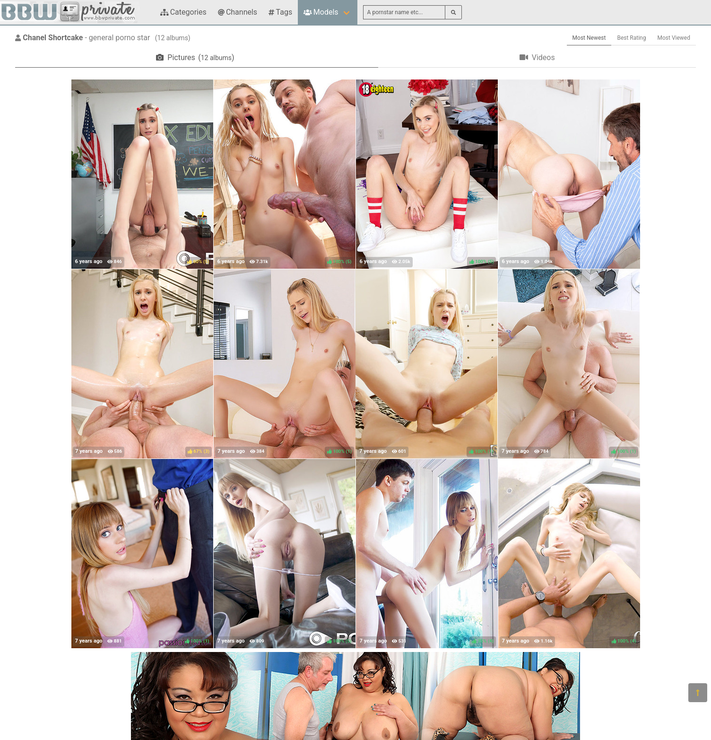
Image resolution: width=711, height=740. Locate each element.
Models (320, 12)
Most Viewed (674, 38)
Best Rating (631, 38)
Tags (280, 12)
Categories (183, 12)
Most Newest (589, 38)
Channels (237, 12)
